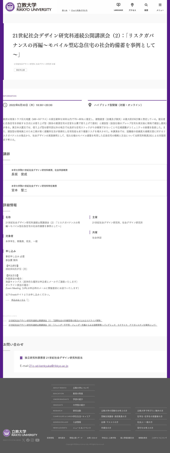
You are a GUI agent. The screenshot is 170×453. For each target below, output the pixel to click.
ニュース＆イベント (79, 10)
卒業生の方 (106, 427)
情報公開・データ (76, 438)
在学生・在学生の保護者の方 (150, 416)
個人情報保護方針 (127, 438)
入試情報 (66, 422)
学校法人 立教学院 (109, 438)
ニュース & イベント (71, 428)
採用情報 (50, 438)
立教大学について (70, 388)
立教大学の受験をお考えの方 (114, 410)
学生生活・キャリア (70, 416)
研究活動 (66, 410)
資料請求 (61, 438)
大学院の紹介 (68, 405)
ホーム (64, 10)
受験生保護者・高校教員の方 (113, 416)
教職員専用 (143, 438)
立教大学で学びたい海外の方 (150, 410)
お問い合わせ (92, 438)
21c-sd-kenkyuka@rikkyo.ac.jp (48, 365)
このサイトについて (159, 438)
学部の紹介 (67, 399)
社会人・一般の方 (145, 422)
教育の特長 (67, 393)
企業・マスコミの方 (109, 422)
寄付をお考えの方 (145, 427)
